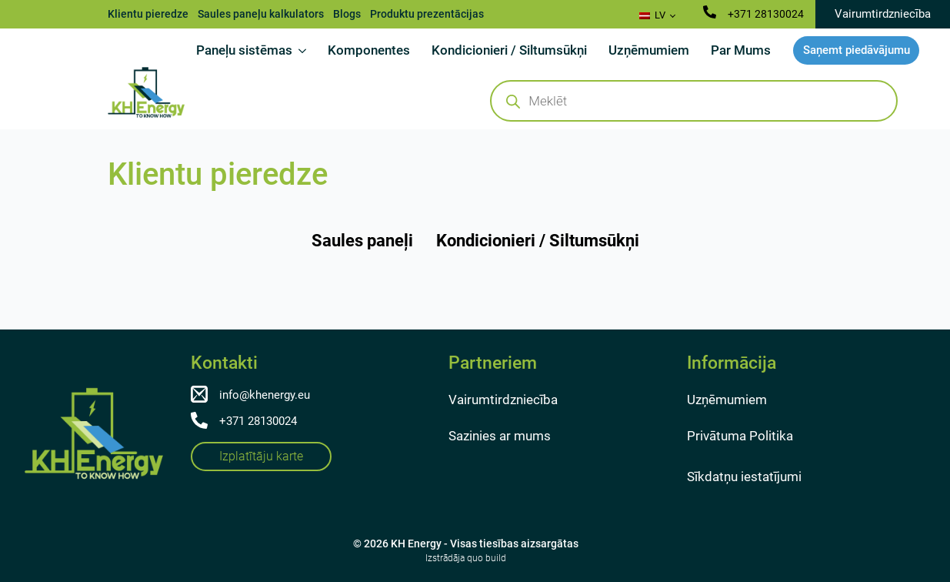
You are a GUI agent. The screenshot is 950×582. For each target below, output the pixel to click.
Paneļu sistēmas (244, 50)
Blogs (347, 14)
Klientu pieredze (148, 14)
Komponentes (369, 50)
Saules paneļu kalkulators (261, 14)
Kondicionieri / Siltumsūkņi (509, 50)
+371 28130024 (766, 14)
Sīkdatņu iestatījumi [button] (744, 476)
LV (652, 15)
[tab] (362, 240)
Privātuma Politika (740, 435)
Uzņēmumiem (648, 50)
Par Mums (741, 50)
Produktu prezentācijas (427, 14)
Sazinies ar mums (499, 435)
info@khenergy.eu (264, 395)
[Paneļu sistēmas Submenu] (304, 50)
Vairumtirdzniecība (503, 399)
